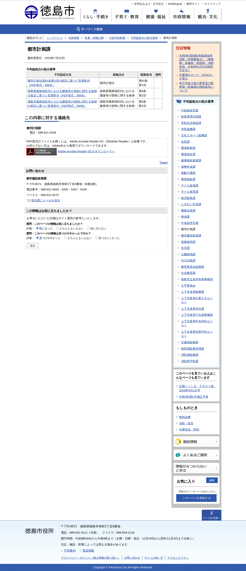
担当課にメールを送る (45, 200)
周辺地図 (88, 550)
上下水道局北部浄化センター (197, 334)
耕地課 (185, 216)
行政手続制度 (117, 37)
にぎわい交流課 (191, 204)
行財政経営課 (189, 110)
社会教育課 (188, 273)
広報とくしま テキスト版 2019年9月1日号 (198, 388)
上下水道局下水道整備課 (197, 314)
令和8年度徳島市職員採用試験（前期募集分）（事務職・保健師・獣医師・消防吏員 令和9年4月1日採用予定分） (196, 63)
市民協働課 (188, 129)
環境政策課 (188, 147)
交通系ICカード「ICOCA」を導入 (196, 76)
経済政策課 (188, 198)
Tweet (163, 162)
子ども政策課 (189, 185)
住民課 (185, 141)
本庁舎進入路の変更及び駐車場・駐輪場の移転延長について (196, 86)
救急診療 (185, 417)
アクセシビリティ (178, 557)
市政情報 (73, 37)
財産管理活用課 (191, 116)
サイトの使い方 (153, 557)
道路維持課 (188, 241)
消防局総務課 (189, 354)
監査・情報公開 (94, 37)
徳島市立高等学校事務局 (197, 279)
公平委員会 (188, 285)
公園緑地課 (188, 254)
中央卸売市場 (189, 223)
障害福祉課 (188, 179)
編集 (212, 480)
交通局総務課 (189, 342)
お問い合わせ (132, 557)
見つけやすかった (50, 238)
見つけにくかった (109, 238)
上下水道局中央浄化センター (197, 323)
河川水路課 (188, 260)
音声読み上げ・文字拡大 (149, 3)
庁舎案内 (70, 550)
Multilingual (175, 3)
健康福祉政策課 (191, 160)
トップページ (55, 37)
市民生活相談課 (191, 122)
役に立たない (98, 228)
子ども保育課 (189, 191)
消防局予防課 (189, 361)
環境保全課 (188, 154)
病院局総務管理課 (192, 348)
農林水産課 (188, 210)
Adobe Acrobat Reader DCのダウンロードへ (70, 151)
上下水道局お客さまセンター (197, 300)
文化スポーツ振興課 (194, 135)
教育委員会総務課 (192, 266)
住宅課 (185, 248)
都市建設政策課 (191, 235)
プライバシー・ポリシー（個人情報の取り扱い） (90, 557)
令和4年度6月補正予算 (193, 396)
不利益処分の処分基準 (144, 37)
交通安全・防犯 (189, 429)
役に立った (46, 228)
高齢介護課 (188, 172)
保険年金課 (188, 166)
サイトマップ (212, 3)
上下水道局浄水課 (192, 308)
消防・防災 (186, 423)
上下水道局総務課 (192, 291)
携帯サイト (193, 3)
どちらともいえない (71, 228)
